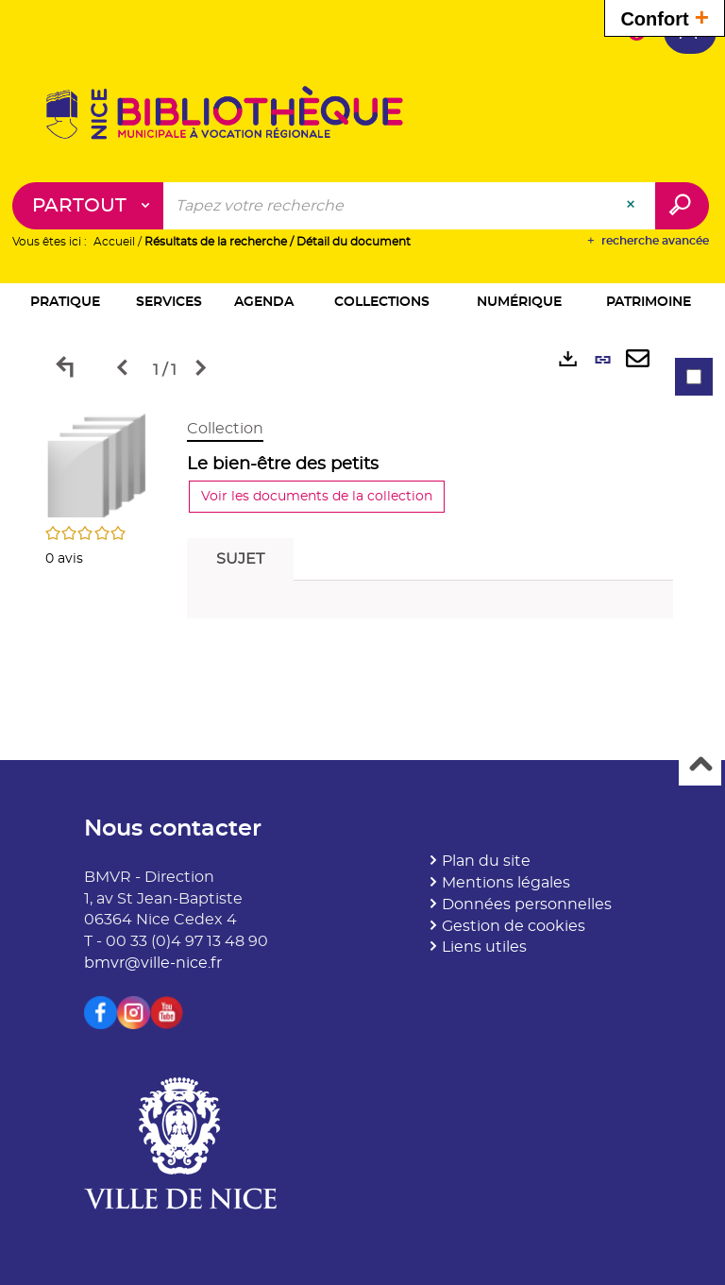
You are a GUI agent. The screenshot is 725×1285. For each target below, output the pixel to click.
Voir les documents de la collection (316, 496)
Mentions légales (506, 882)
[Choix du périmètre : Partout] (88, 205)
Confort (664, 16)
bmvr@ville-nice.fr (153, 963)
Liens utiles (484, 947)
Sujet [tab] (240, 558)
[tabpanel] (362, 523)
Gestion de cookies (513, 926)
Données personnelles (527, 904)
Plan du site (486, 861)
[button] (65, 303)
